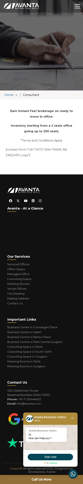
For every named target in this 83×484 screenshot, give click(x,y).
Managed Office (18, 274)
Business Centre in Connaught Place (32, 327)
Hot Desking (15, 293)
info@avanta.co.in (29, 403)
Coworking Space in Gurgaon (27, 356)
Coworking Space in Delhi (25, 346)
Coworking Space (19, 279)
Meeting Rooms (18, 284)
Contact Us (15, 303)
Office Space (16, 269)
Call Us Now (41, 479)
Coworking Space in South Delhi (29, 351)
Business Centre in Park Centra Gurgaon (34, 342)
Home (9, 95)
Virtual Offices (16, 288)
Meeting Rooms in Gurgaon (26, 366)
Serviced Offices (18, 264)
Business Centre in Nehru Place (29, 337)
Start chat (50, 457)
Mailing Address (18, 298)
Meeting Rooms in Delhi (23, 361)
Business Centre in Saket (24, 332)
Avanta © (16, 468)
